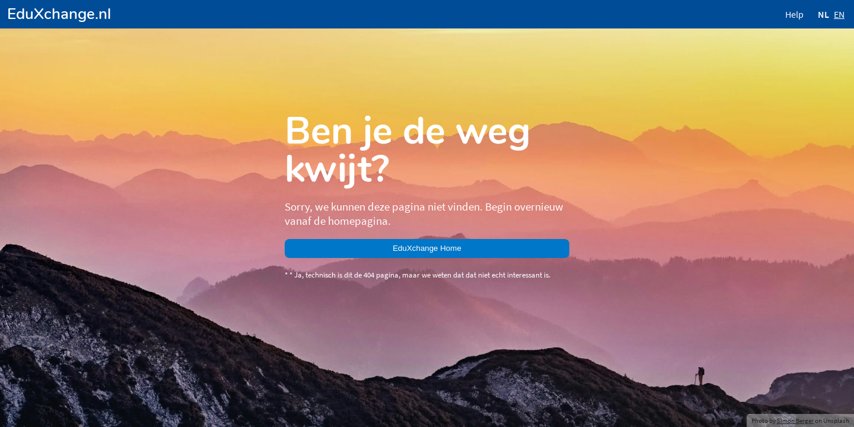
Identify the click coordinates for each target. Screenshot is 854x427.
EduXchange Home (427, 248)
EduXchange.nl (59, 14)
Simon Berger (795, 420)
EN (839, 14)
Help (794, 14)
